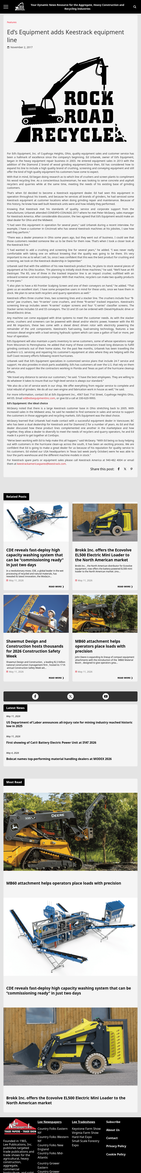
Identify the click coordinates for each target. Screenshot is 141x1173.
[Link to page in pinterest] (131, 469)
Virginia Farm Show (85, 1133)
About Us (113, 1130)
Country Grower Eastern (49, 1165)
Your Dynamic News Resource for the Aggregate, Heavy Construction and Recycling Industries (77, 6)
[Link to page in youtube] (105, 696)
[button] (135, 7)
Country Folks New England (50, 1147)
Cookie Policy (116, 1154)
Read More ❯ (56, 586)
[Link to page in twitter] (125, 469)
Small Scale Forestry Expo (85, 1143)
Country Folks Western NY (53, 1139)
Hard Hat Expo (82, 1137)
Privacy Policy (116, 1146)
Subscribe (113, 1122)
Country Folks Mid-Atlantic (50, 1155)
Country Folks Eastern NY (53, 1131)
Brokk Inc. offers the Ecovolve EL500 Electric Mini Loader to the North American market (103, 554)
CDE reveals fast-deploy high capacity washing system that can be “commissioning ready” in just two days (34, 557)
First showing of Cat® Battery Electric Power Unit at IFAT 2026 (51, 743)
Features (12, 22)
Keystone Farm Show (86, 1129)
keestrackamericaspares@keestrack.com (41, 463)
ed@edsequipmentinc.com (39, 398)
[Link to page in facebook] (119, 469)
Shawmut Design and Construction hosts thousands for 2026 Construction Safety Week (34, 649)
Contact (112, 1138)
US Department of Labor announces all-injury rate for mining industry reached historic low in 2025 (69, 724)
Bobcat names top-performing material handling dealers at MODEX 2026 (59, 759)
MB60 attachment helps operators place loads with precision (100, 646)
